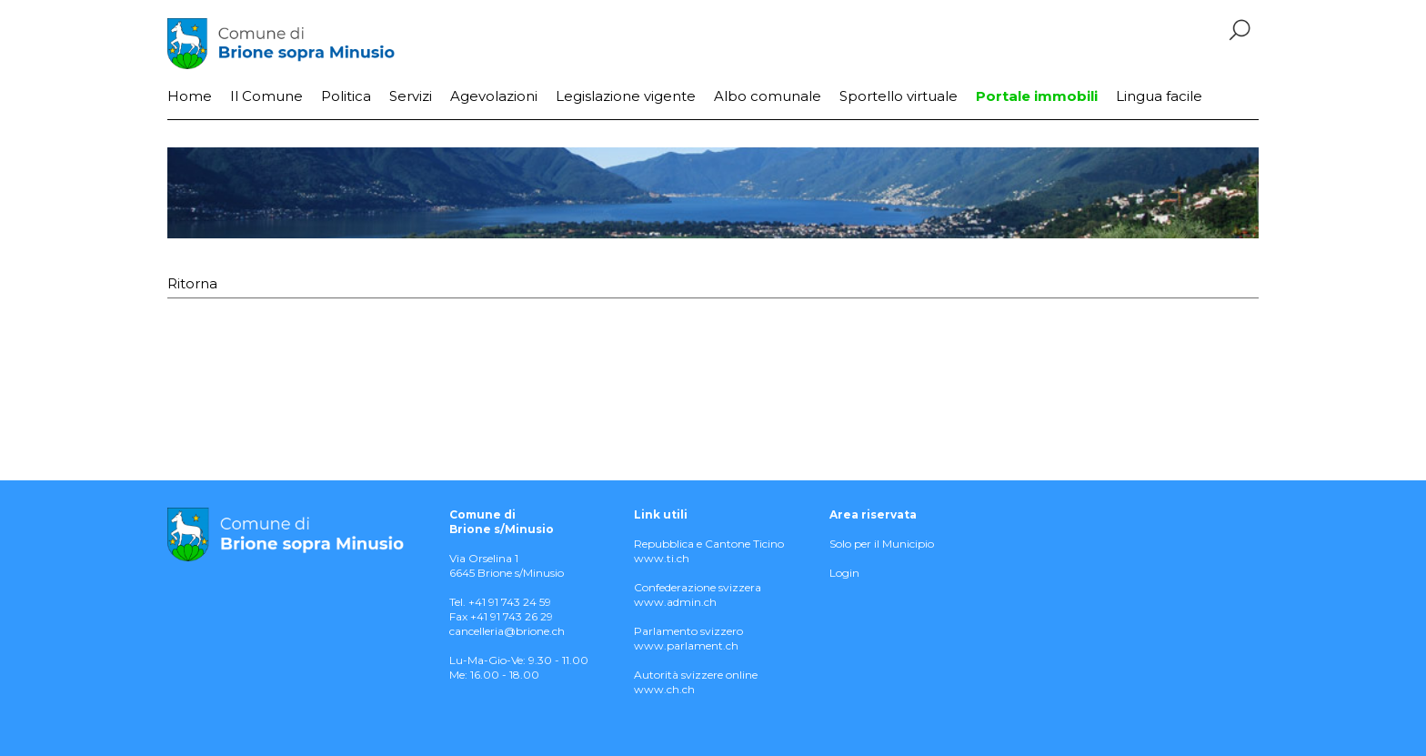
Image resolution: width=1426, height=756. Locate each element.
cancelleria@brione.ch (507, 631)
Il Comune (266, 96)
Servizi (410, 96)
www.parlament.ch (686, 645)
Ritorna (192, 283)
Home (189, 96)
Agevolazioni (493, 96)
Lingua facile (1159, 96)
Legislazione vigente (626, 96)
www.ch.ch (664, 689)
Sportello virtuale (898, 96)
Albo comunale (767, 96)
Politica (346, 96)
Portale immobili (1037, 96)
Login (844, 573)
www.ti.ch (661, 558)
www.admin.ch (675, 602)
